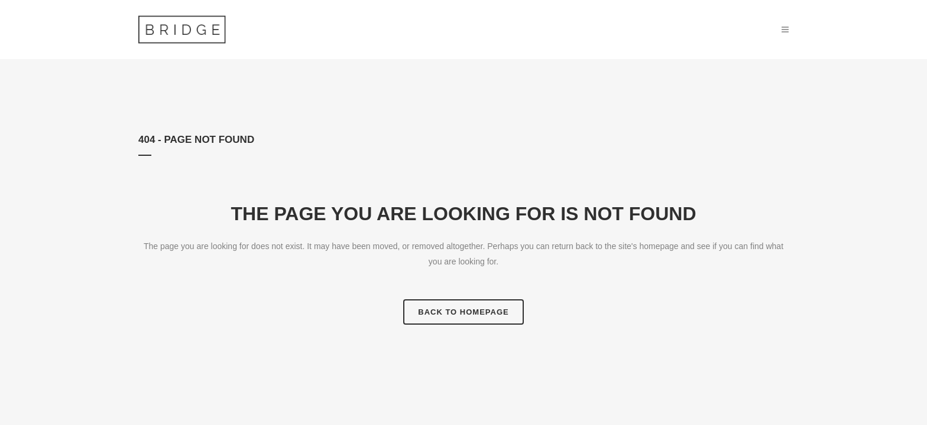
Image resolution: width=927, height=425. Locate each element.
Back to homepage (463, 312)
